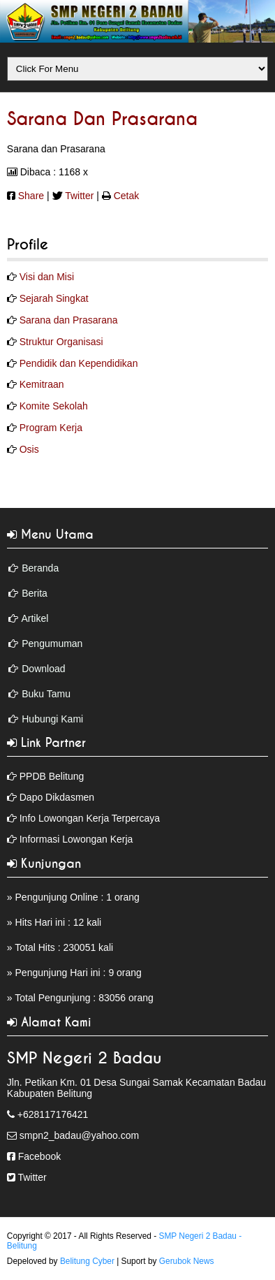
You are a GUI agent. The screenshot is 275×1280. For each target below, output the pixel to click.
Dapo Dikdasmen (57, 797)
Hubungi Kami (52, 719)
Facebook (39, 1156)
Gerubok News (186, 1261)
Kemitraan (42, 384)
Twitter (79, 195)
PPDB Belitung (52, 776)
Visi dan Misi (47, 276)
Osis (29, 449)
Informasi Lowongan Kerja (76, 839)
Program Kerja (51, 427)
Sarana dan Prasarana (102, 119)
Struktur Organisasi (61, 341)
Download (43, 668)
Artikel (34, 618)
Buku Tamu (46, 693)
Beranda (40, 568)
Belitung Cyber (87, 1261)
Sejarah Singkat (54, 298)
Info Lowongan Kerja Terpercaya (90, 818)
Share (31, 195)
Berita (34, 593)
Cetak (127, 195)
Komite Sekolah (54, 406)
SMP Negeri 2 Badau (84, 1058)
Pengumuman (52, 643)
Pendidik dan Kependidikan (79, 363)
